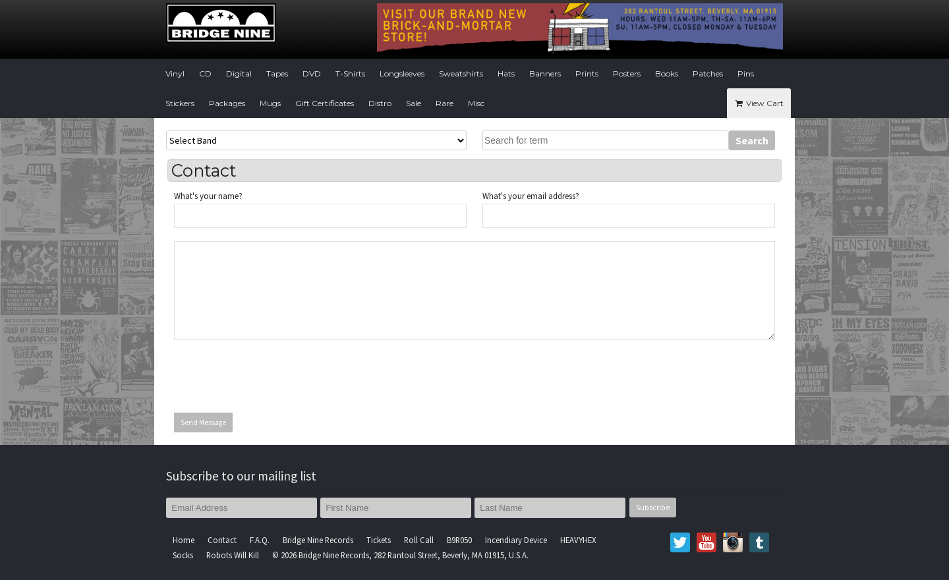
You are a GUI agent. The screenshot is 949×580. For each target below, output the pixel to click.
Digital (239, 73)
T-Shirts (350, 73)
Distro (379, 103)
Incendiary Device (516, 540)
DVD (311, 73)
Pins (745, 73)
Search (751, 140)
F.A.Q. (260, 540)
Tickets (378, 540)
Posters (627, 73)
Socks (183, 555)
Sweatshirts (461, 73)
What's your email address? (530, 195)
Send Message (203, 422)
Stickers (179, 103)
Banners (545, 73)
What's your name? (208, 195)
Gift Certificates (324, 103)
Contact (222, 540)
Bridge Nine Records (318, 540)
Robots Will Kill (232, 555)
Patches (708, 73)
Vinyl (175, 73)
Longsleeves (402, 73)
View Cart (759, 103)
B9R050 (459, 540)
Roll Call (419, 540)
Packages (227, 103)
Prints (586, 73)
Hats (506, 73)
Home (183, 540)
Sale (413, 103)
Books (666, 73)
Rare (444, 103)
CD (205, 73)
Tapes (277, 73)
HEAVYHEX (578, 540)
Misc (476, 103)
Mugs (270, 103)
